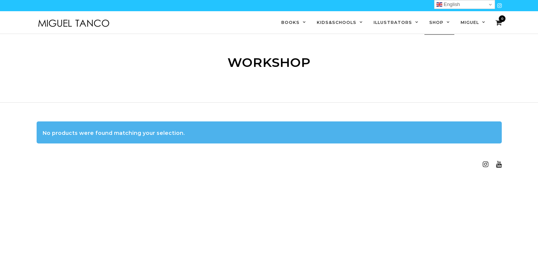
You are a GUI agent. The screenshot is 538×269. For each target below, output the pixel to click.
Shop (436, 22)
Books (290, 22)
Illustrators (393, 22)
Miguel (470, 22)
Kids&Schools (336, 22)
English (448, 4)
